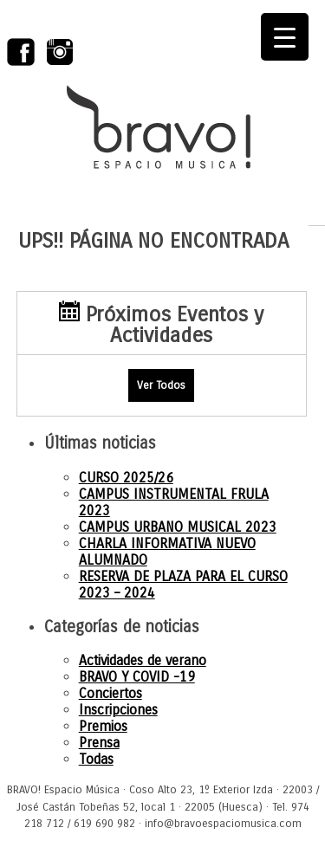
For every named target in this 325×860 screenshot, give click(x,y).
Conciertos (110, 693)
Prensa (99, 742)
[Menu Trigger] (285, 37)
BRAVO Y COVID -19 (137, 677)
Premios (103, 726)
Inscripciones (118, 710)
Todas (96, 759)
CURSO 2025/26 (126, 477)
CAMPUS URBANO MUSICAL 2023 (177, 527)
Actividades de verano (142, 660)
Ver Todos (161, 384)
